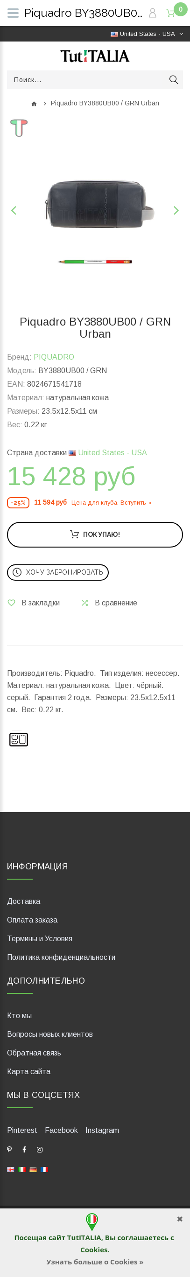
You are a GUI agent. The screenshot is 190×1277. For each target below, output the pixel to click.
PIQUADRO (54, 357)
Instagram (102, 1130)
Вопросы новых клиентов (50, 1034)
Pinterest (22, 1130)
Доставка (23, 901)
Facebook (61, 1130)
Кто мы (19, 1016)
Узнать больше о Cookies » (94, 1261)
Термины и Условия (39, 939)
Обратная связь (34, 1053)
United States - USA (108, 453)
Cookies (93, 1249)
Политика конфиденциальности (61, 957)
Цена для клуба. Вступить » (111, 502)
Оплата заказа (32, 920)
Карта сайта (28, 1072)
